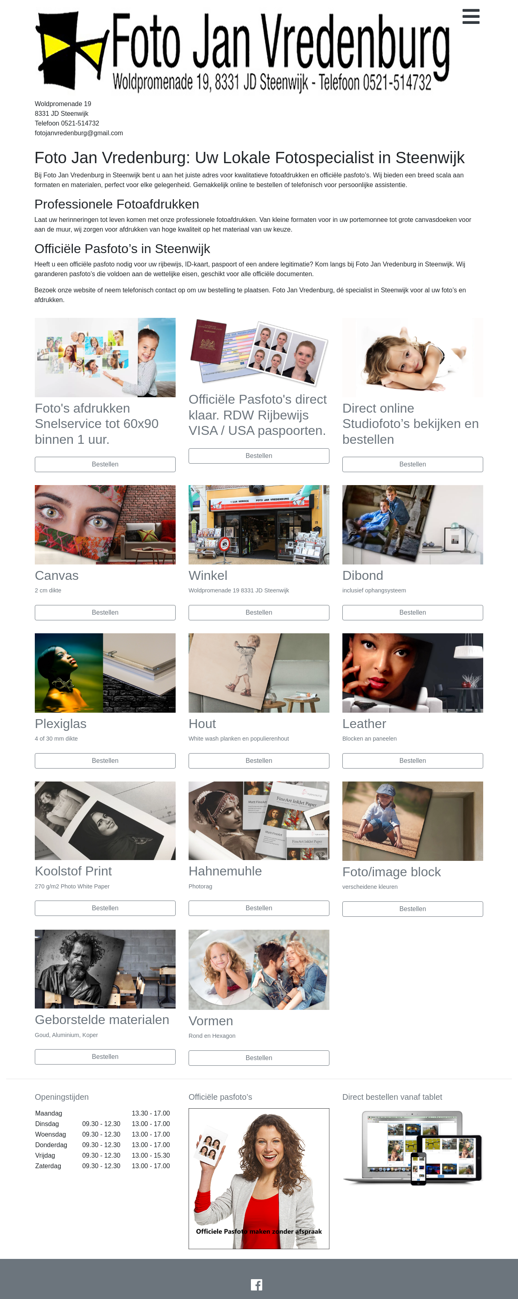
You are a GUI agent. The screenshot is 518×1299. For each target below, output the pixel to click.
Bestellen (105, 464)
